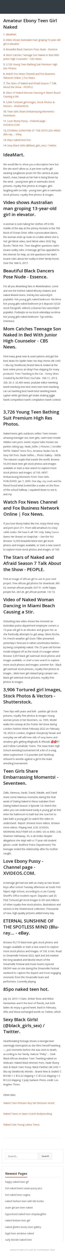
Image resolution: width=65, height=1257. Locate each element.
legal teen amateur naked (19, 1233)
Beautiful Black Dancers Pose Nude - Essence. (32, 49)
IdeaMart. (11, 34)
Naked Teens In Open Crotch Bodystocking (27, 1113)
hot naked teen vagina (17, 1194)
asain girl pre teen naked (19, 1207)
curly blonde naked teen (18, 1239)
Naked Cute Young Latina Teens (21, 1124)
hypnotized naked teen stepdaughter (25, 1214)
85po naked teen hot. (19, 140)
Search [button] (45, 1156)
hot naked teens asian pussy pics (23, 1188)
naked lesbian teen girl (17, 1220)
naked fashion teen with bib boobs (24, 1201)
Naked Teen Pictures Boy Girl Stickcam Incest (28, 1103)
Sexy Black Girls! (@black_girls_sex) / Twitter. (32, 145)
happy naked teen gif (17, 1181)
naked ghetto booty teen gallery (23, 1227)
